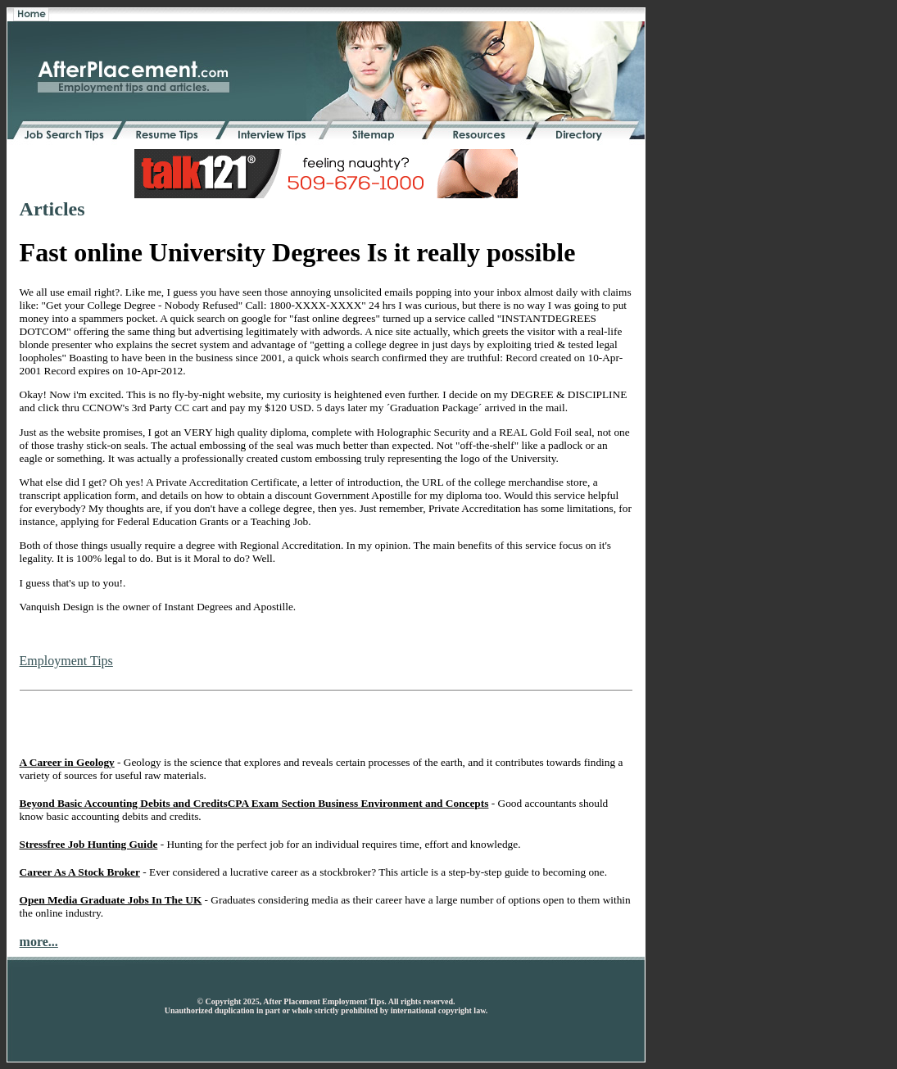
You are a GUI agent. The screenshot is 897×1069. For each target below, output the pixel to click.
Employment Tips (66, 661)
